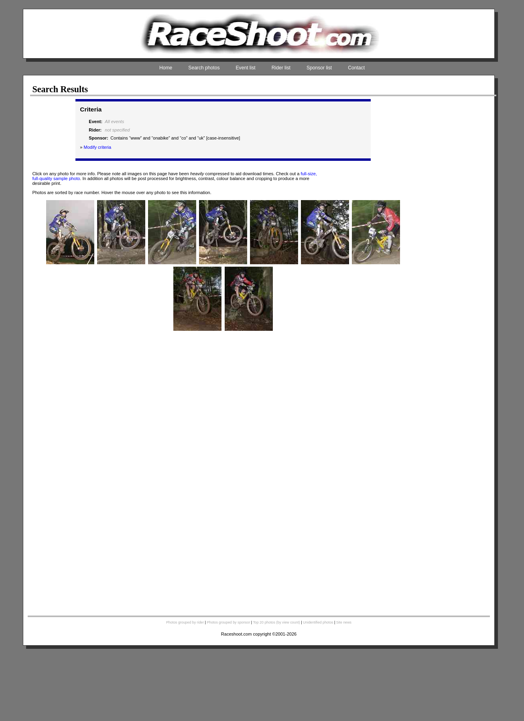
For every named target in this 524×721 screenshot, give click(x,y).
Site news (343, 622)
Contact (356, 68)
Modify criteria (97, 147)
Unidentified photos (318, 622)
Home (165, 68)
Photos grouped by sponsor (228, 622)
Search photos (203, 68)
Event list (246, 68)
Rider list (281, 68)
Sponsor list (319, 68)
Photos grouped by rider (185, 622)
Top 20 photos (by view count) (276, 622)
